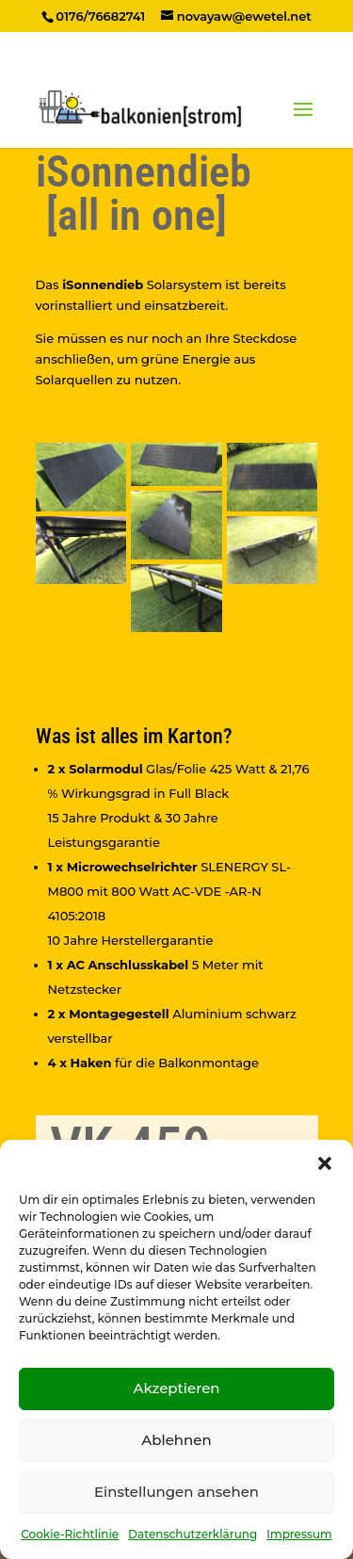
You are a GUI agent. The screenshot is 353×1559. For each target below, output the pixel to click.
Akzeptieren (176, 1388)
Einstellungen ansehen (176, 1492)
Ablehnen (176, 1440)
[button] (324, 1163)
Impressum (299, 1534)
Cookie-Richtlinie (70, 1534)
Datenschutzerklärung (192, 1534)
